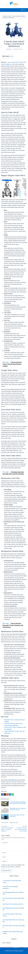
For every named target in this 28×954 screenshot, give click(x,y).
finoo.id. (11, 950)
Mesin (6, 822)
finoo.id (14, 780)
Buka (11, 56)
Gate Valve (15, 822)
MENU (23, 10)
